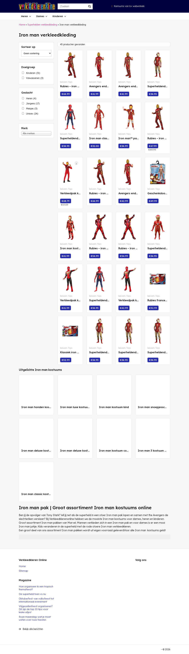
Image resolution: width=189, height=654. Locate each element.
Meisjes (31, 108)
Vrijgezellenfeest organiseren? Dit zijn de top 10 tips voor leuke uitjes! (36, 609)
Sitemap (23, 570)
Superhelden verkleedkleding (42, 24)
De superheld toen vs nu (32, 594)
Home (22, 24)
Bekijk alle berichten (31, 629)
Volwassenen (34, 78)
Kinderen (58, 16)
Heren (24, 16)
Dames (40, 16)
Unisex (32, 113)
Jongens (32, 103)
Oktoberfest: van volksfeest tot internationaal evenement (36, 600)
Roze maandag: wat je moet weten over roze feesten (35, 618)
